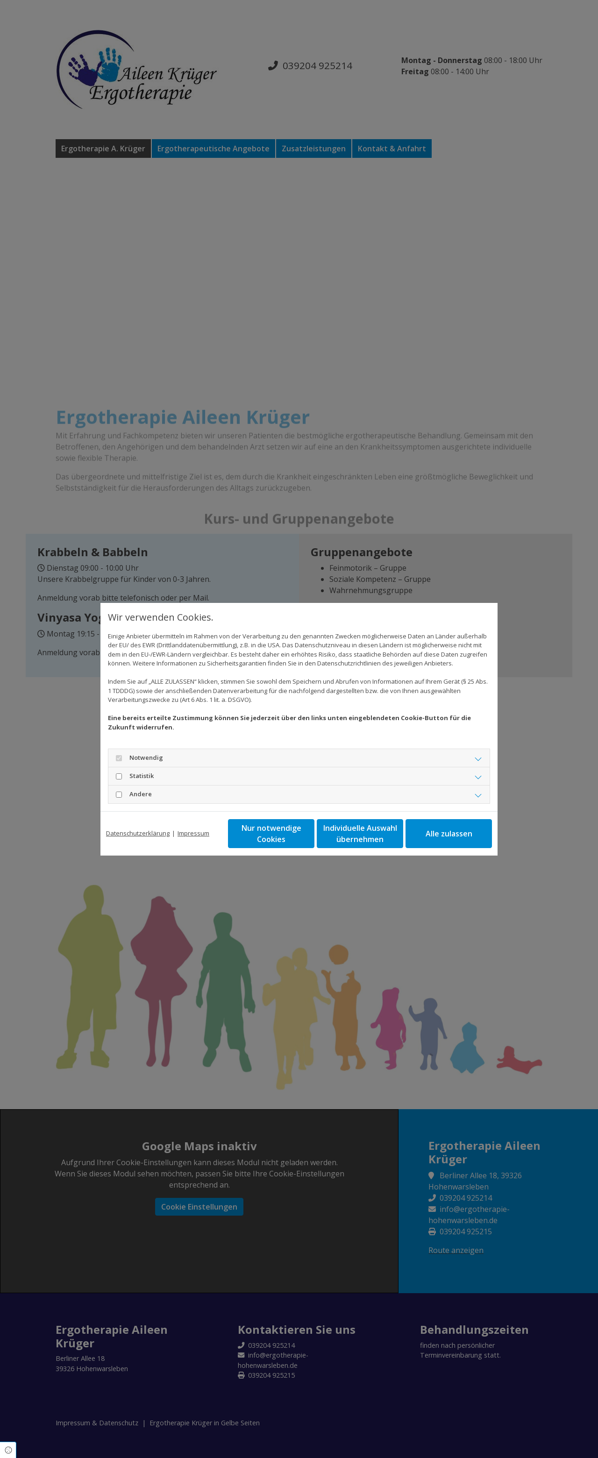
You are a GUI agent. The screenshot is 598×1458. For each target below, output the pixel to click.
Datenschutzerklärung (138, 833)
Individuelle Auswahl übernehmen (360, 833)
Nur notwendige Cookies (271, 833)
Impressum (193, 833)
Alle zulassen (449, 833)
